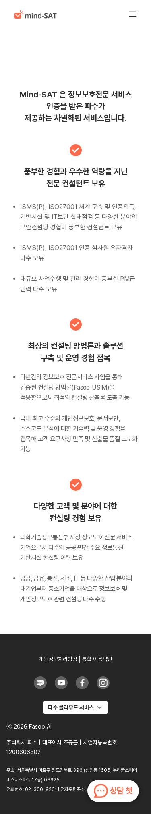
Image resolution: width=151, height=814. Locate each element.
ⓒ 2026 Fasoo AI (29, 726)
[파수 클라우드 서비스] (75, 707)
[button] (136, 14)
